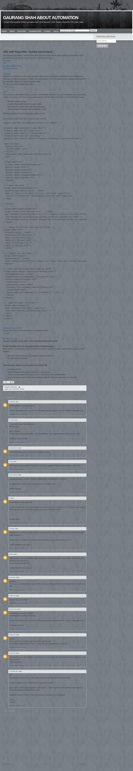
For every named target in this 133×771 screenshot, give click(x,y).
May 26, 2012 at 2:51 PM (17, 590)
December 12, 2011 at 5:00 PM (18, 522)
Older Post (82, 764)
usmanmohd (13, 448)
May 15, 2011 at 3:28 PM (17, 455)
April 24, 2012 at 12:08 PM (17, 548)
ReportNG (7, 61)
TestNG (22, 389)
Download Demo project (12, 328)
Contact (47, 31)
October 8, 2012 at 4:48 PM (17, 629)
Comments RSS (35, 31)
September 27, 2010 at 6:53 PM (19, 414)
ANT (4, 63)
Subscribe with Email (105, 37)
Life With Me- (13, 671)
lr (9, 498)
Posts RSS (21, 31)
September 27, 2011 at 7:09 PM (19, 492)
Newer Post (7, 764)
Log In (55, 31)
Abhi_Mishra (13, 475)
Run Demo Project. (10, 338)
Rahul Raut (13, 609)
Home (4, 31)
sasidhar (12, 402)
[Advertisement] (45, 42)
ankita (11, 554)
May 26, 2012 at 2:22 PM (17, 571)
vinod (11, 461)
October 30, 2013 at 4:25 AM (18, 705)
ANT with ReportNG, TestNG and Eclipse (27, 51)
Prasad (11, 420)
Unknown (12, 577)
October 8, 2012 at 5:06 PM (17, 647)
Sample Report (8, 87)
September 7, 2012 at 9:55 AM (18, 603)
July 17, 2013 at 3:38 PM (17, 665)
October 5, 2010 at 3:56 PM (17, 442)
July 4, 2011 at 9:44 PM (16, 469)
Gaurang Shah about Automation (40, 17)
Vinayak (12, 528)
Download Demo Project (12, 66)
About (12, 31)
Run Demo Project (10, 68)
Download (6, 333)
